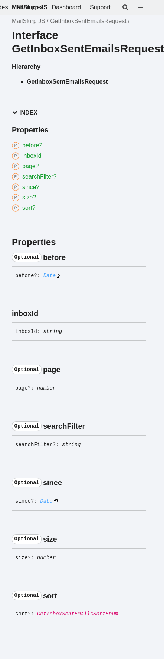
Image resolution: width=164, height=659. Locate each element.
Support (100, 7)
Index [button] (24, 112)
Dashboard (66, 7)
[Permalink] (72, 257)
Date (49, 276)
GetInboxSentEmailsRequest (88, 21)
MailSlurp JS (29, 7)
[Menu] (144, 7)
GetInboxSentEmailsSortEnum (77, 614)
